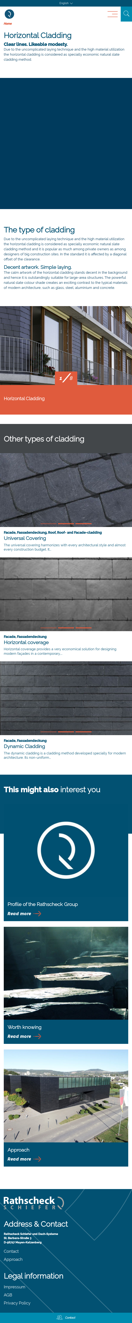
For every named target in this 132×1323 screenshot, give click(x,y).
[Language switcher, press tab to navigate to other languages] (66, 3)
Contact (11, 1251)
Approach (13, 1259)
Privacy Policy (17, 1303)
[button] (48, 523)
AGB (8, 1294)
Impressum (14, 1286)
